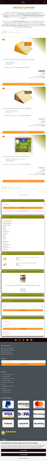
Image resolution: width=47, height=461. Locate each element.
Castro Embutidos (6, 231)
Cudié (4, 236)
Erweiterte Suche (23, 211)
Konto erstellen (6, 331)
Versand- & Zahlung (6, 380)
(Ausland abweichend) (25, 67)
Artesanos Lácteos (6, 225)
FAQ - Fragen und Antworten (8, 378)
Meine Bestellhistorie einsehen (8, 350)
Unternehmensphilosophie (8, 374)
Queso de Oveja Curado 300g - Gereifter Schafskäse (17, 108)
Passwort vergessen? (7, 333)
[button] (2, 32)
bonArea (4, 226)
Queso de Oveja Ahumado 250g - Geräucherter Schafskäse (19, 59)
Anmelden (23, 310)
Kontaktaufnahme (6, 376)
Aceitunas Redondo (6, 222)
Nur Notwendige (23, 454)
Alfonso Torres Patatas (7, 223)
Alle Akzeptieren (23, 450)
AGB (3, 384)
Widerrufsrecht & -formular (8, 386)
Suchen (23, 207)
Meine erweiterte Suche (7, 352)
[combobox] (11, 32)
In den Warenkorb (23, 84)
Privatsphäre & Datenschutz (8, 382)
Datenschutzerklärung (36, 447)
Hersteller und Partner (7, 390)
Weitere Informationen (23, 458)
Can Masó (5, 230)
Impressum (5, 388)
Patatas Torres (5, 246)
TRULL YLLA (5, 249)
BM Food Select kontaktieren (8, 354)
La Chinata (5, 242)
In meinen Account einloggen (8, 348)
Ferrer (4, 239)
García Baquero (6, 241)
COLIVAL (4, 234)
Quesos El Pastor (6, 247)
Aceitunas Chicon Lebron (8, 220)
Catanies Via (5, 233)
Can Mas (4, 228)
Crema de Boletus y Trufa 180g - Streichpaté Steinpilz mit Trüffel (23, 285)
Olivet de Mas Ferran (7, 244)
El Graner (4, 238)
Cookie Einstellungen (7, 392)
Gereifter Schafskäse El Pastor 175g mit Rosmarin (16, 156)
